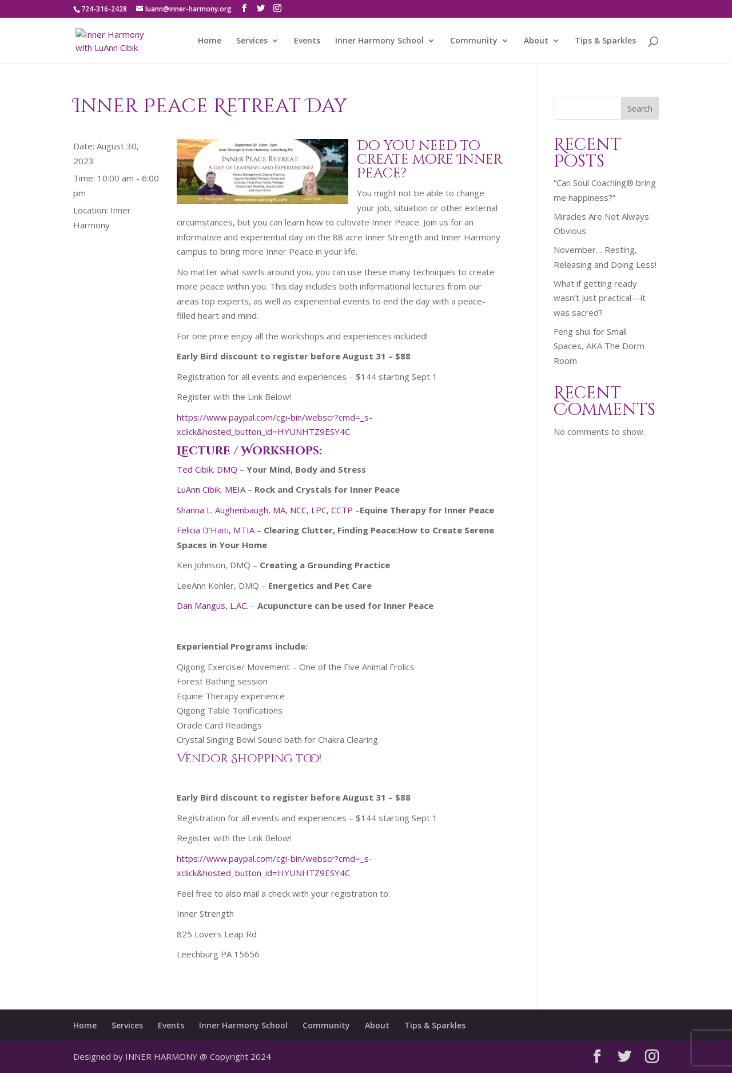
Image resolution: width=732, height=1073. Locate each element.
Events (307, 41)
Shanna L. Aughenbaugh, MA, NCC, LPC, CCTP (265, 510)
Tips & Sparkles (605, 41)
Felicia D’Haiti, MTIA (215, 530)
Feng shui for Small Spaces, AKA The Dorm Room (599, 346)
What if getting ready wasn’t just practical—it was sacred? (600, 298)
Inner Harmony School (379, 41)
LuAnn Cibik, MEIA (211, 489)
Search (640, 108)
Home (209, 41)
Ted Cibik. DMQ (207, 469)
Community (474, 41)
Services (252, 41)
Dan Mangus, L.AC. (212, 605)
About (536, 41)
